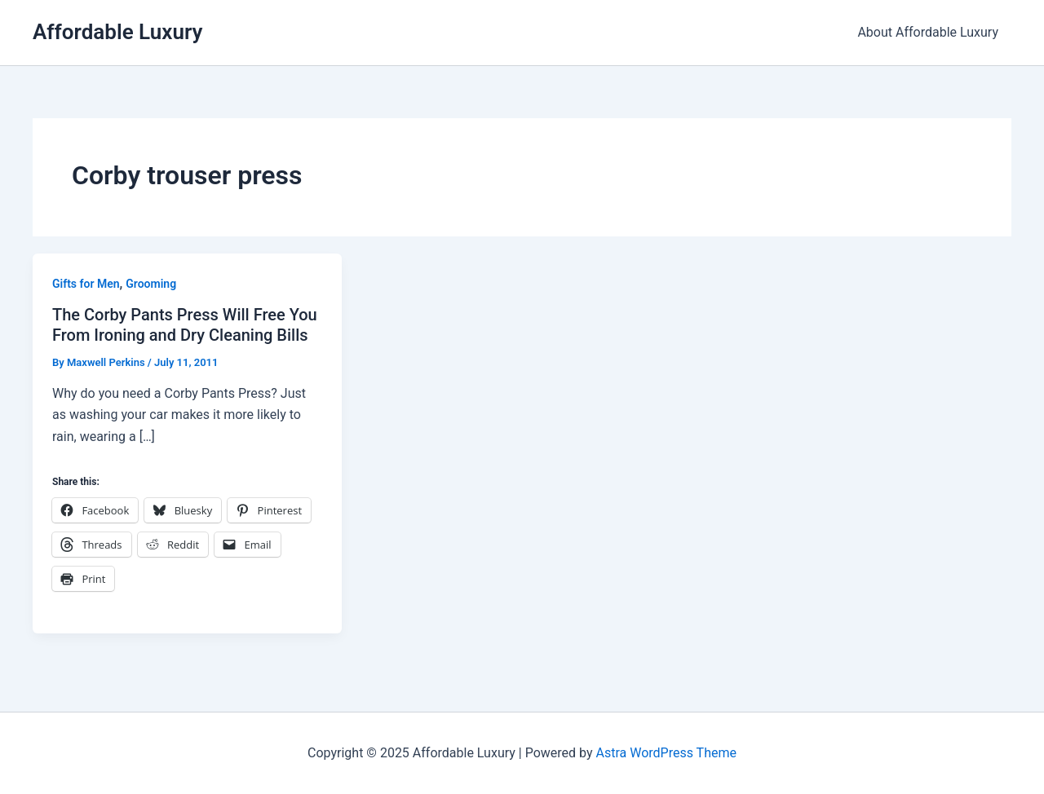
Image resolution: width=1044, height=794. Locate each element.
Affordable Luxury (117, 32)
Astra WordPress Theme (665, 753)
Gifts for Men (86, 283)
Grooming (151, 283)
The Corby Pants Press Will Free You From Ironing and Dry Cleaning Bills (184, 325)
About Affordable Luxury (927, 32)
